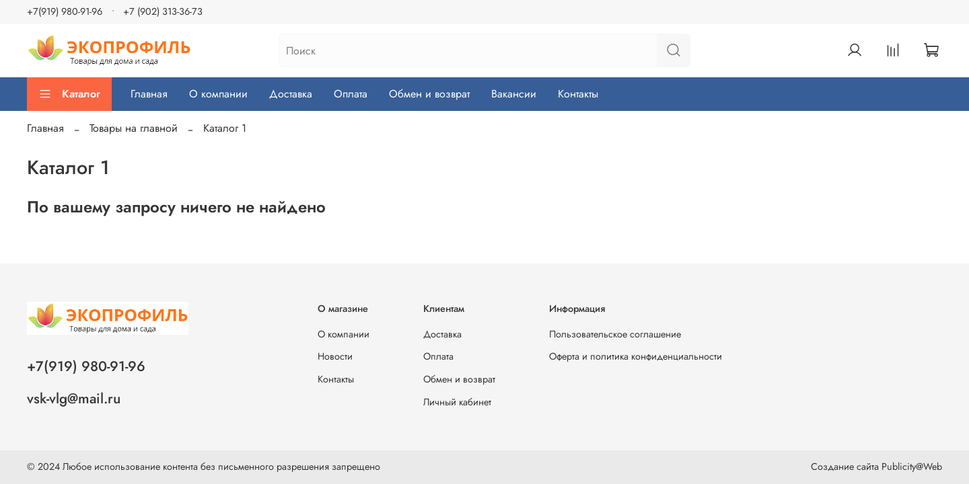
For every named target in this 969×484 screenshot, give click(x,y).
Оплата (350, 94)
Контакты (578, 94)
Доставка (290, 94)
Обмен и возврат (429, 94)
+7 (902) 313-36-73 (163, 11)
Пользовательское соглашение (615, 334)
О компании (218, 94)
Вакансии (513, 94)
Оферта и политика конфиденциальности (635, 356)
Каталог (69, 94)
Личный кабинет (457, 402)
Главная (149, 94)
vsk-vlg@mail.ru (73, 399)
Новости (335, 356)
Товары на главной (133, 128)
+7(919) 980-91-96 (64, 11)
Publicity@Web (912, 466)
